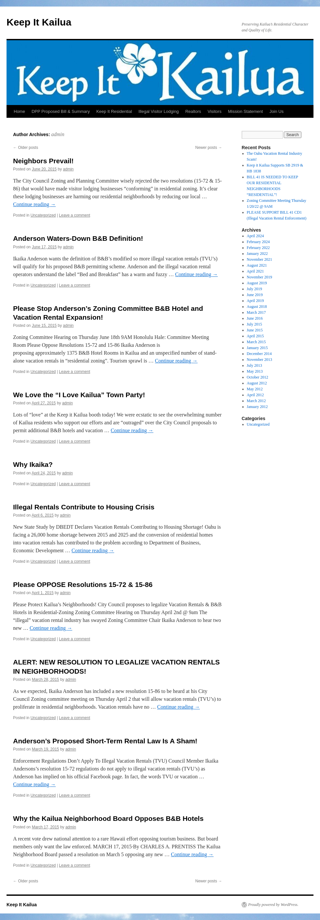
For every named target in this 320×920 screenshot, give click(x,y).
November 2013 (259, 359)
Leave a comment (74, 215)
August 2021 (257, 265)
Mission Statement (245, 111)
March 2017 (256, 312)
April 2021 (255, 271)
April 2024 (255, 236)
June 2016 (255, 318)
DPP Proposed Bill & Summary (61, 111)
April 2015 (255, 336)
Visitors (214, 111)
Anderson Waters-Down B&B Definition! (78, 238)
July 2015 (254, 324)
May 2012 (255, 389)
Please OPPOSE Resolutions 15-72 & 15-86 (82, 584)
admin (57, 134)
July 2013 (254, 365)
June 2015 (255, 330)
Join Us (276, 111)
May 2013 (255, 371)
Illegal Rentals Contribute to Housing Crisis (83, 507)
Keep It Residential (114, 111)
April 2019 (255, 300)
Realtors (193, 111)
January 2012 (257, 406)
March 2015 (256, 342)
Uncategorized (43, 215)
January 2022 (257, 253)
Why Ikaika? (33, 464)
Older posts (25, 147)
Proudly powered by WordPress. (273, 904)
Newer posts (208, 147)
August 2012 (257, 383)
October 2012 (257, 377)
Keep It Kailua (39, 22)
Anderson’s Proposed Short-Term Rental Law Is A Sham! (105, 741)
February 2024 (258, 241)
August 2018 (257, 306)
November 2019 (259, 277)
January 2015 (257, 347)
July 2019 (254, 289)
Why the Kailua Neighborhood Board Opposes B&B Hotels (108, 818)
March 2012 (256, 400)
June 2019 (255, 294)
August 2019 (257, 283)
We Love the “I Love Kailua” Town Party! (79, 394)
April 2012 (255, 395)
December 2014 (259, 353)
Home (19, 111)
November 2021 (259, 259)
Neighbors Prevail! (43, 161)
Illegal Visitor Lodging (158, 111)
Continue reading (34, 204)
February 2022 (258, 247)
